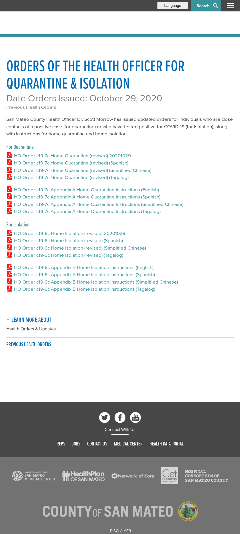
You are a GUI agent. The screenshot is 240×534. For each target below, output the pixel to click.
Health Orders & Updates (31, 328)
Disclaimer (120, 531)
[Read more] (33, 476)
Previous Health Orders (31, 107)
